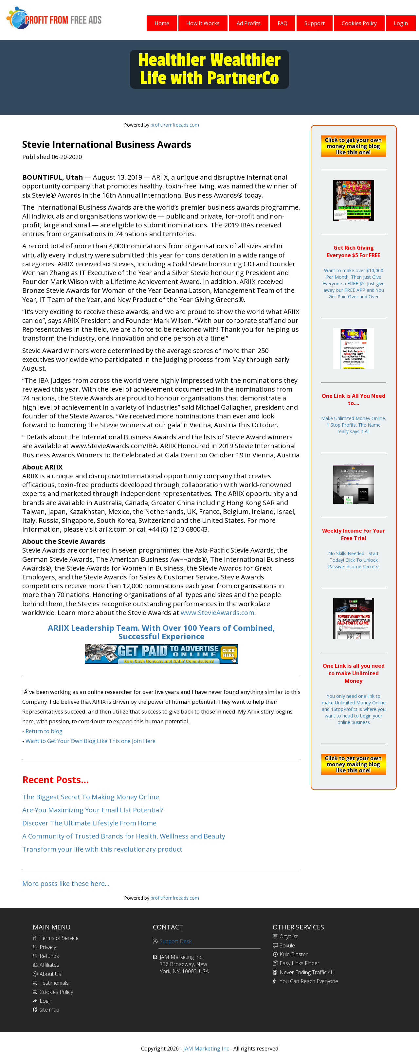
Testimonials (54, 982)
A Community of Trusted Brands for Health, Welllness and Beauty (123, 836)
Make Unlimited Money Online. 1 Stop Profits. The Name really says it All (353, 424)
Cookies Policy (56, 992)
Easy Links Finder (299, 963)
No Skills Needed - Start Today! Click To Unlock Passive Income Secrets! (353, 560)
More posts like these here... (66, 883)
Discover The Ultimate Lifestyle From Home (89, 823)
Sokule (287, 945)
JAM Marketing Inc (205, 1048)
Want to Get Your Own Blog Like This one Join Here (90, 741)
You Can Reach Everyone (309, 981)
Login (46, 1000)
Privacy (48, 947)
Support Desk (175, 941)
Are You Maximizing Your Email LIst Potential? (92, 809)
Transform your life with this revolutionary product (102, 849)
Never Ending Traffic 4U (307, 972)
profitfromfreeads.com (175, 125)
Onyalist (289, 936)
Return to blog (44, 731)
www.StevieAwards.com (217, 612)
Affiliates (49, 964)
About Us (50, 974)
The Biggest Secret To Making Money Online (90, 796)
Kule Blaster (294, 954)
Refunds (49, 956)
